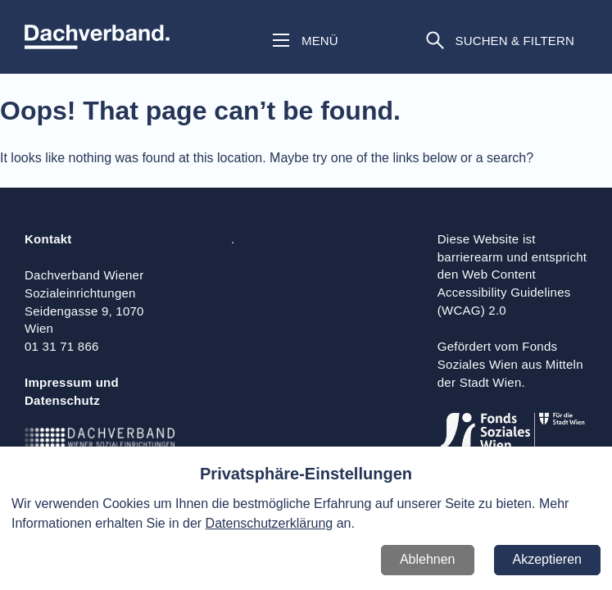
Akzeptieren (548, 559)
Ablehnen (428, 559)
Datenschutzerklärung (269, 523)
